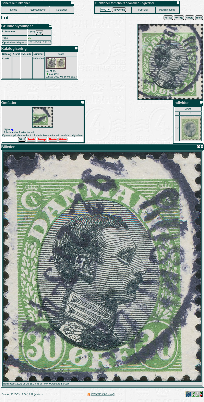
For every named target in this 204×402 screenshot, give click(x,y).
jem (199, 17)
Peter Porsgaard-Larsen (56, 383)
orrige (179, 17)
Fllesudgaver (37, 9)
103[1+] (6, 129)
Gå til (22, 139)
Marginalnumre (167, 9)
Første (168, 17)
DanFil (5, 58)
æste (189, 17)
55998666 (38, 58)
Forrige (42, 139)
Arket (188, 109)
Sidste (63, 139)
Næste (53, 139)
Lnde (13, 9)
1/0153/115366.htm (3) (103, 394)
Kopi (39, 32)
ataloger (61, 9)
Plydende (119, 9)
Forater (143, 9)
